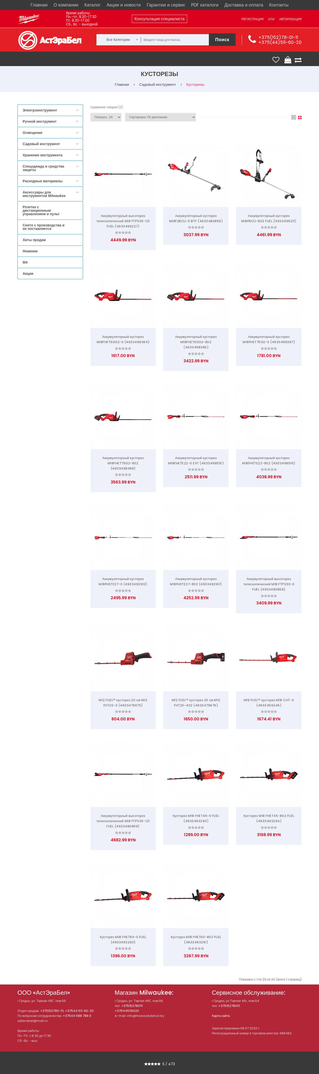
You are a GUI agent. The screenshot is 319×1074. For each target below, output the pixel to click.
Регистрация (252, 19)
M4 (25, 262)
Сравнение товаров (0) (106, 107)
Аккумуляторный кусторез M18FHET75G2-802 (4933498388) (123, 463)
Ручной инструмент (40, 121)
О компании (66, 5)
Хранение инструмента (43, 155)
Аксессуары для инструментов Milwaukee (44, 194)
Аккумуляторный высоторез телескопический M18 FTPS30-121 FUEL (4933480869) (123, 821)
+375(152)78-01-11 (278, 37)
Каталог (92, 5)
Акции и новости (124, 5)
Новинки (30, 251)
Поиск (222, 39)
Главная (39, 5)
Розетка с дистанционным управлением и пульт (41, 210)
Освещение (32, 133)
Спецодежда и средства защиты (43, 168)
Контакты (279, 5)
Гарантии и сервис (166, 5)
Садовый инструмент (41, 144)
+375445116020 (127, 1010)
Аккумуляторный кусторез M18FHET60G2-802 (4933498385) (196, 342)
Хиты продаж (34, 240)
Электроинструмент (40, 110)
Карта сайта (221, 1015)
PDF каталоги (204, 5)
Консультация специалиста (160, 19)
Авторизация (290, 19)
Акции (28, 274)
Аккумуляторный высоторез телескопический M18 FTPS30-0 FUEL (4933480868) (268, 584)
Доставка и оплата (244, 5)
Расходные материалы (43, 181)
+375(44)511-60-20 (280, 42)
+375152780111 (132, 1005)
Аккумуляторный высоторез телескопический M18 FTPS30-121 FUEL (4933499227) (123, 221)
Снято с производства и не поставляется (44, 227)
